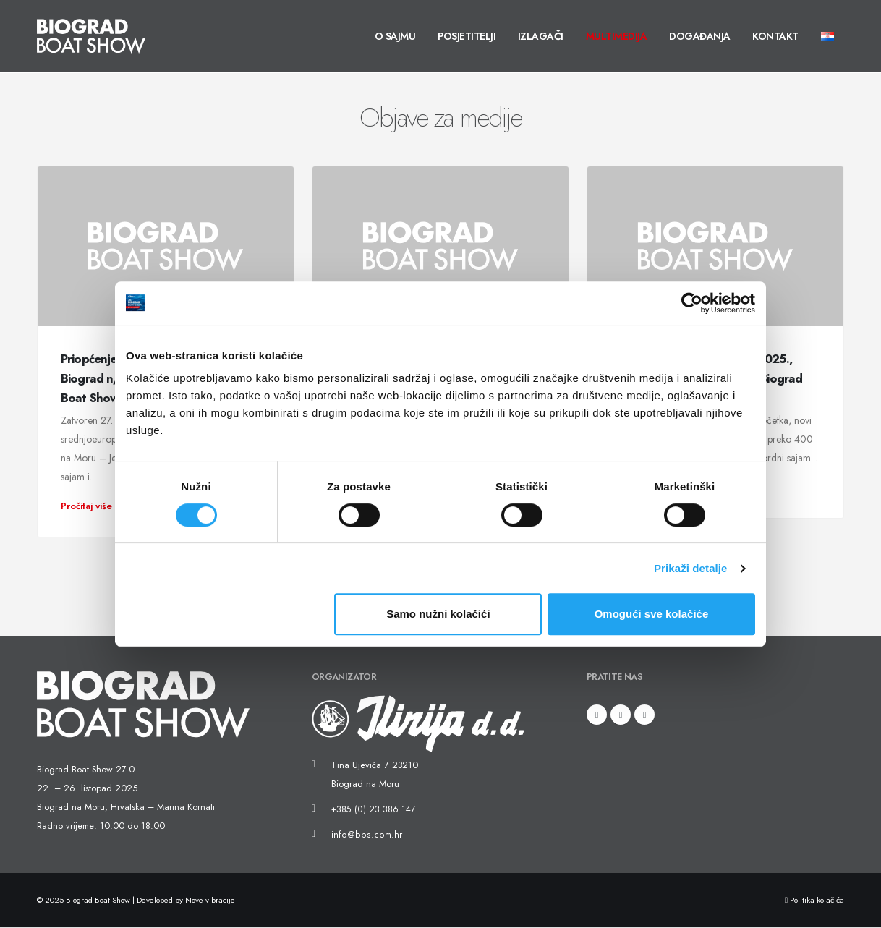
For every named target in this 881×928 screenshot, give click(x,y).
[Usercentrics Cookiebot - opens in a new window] (692, 303)
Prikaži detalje (691, 568)
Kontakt (775, 36)
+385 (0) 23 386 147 (372, 810)
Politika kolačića (814, 901)
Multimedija (616, 36)
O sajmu (395, 36)
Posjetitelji (466, 36)
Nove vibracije (210, 901)
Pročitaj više (92, 506)
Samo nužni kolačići (438, 614)
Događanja (700, 36)
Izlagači (540, 36)
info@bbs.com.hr (364, 836)
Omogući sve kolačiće (652, 614)
